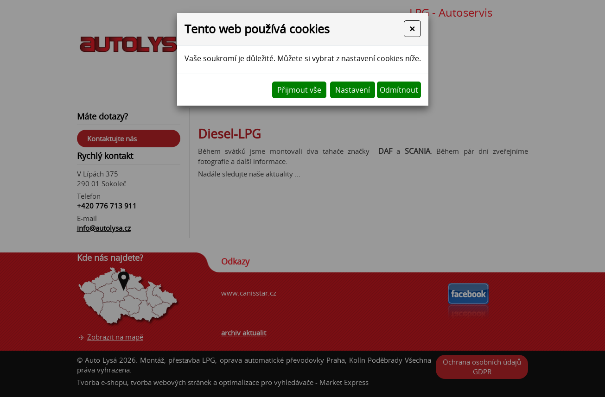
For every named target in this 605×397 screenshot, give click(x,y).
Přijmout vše (299, 90)
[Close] (412, 28)
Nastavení (352, 90)
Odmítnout (399, 90)
